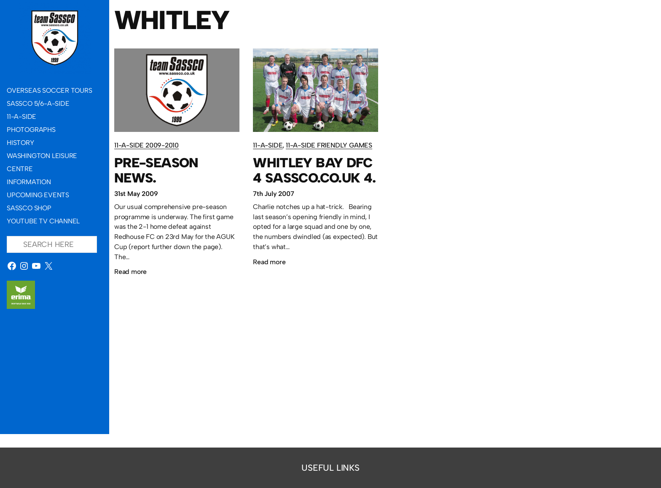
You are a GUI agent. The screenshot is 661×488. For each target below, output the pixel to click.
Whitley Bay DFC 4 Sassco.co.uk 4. (314, 170)
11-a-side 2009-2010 (146, 145)
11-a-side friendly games (329, 145)
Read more (130, 271)
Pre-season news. (156, 170)
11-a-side (267, 145)
